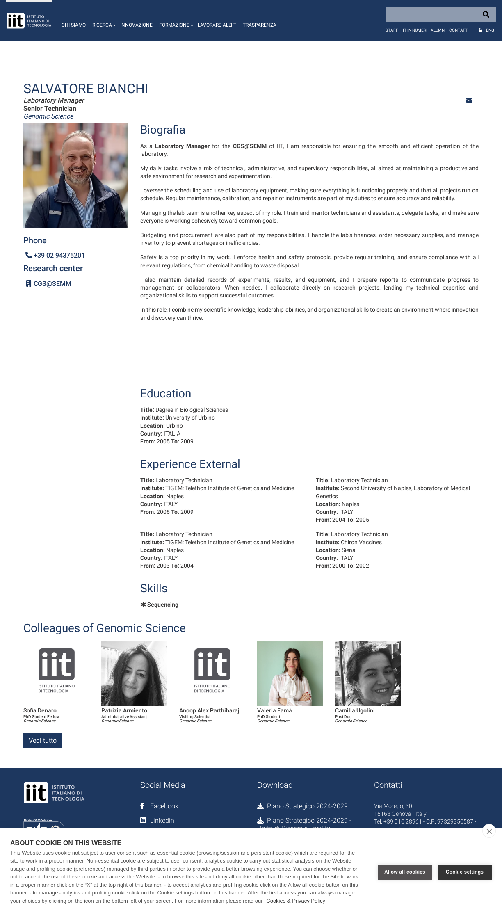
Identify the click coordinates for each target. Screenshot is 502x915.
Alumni (438, 30)
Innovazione (136, 25)
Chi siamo (74, 25)
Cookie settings (465, 871)
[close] (489, 831)
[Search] (441, 14)
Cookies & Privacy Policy (295, 901)
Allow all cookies (404, 871)
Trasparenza (259, 25)
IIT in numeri (414, 30)
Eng (490, 30)
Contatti (459, 30)
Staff (392, 30)
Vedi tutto (43, 740)
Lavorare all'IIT (217, 25)
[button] (103, 20)
